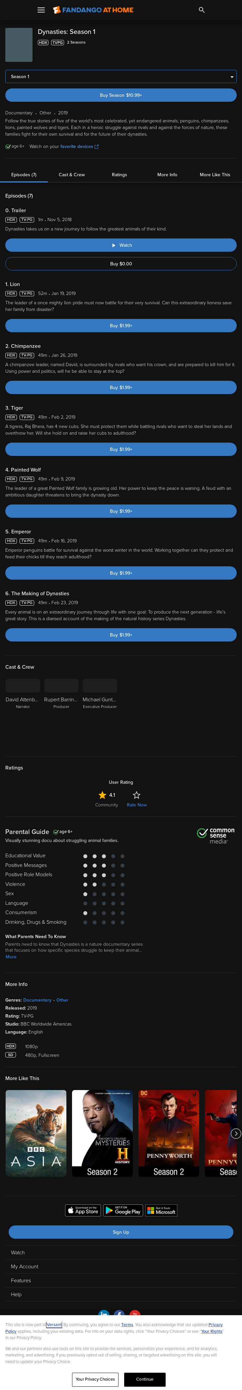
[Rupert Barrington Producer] (61, 713)
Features (21, 1280)
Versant (54, 1324)
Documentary (37, 1000)
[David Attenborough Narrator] (22, 713)
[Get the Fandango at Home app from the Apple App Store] (83, 1211)
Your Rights (211, 1331)
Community (106, 805)
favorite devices (79, 146)
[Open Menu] (41, 10)
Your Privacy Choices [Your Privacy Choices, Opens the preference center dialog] (95, 1379)
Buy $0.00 (121, 264)
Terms (127, 1324)
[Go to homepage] (93, 10)
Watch (18, 1252)
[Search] (202, 10)
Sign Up (121, 1232)
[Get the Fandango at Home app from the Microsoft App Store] (161, 1211)
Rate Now (137, 805)
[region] (121, 1352)
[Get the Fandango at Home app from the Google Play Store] (123, 1211)
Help (16, 1294)
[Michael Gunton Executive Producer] (100, 713)
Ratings (119, 175)
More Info (167, 175)
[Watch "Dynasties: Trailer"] (121, 245)
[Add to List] (233, 42)
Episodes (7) (24, 175)
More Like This (215, 175)
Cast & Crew (72, 175)
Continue (144, 1379)
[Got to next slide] (236, 1133)
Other (62, 1000)
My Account (24, 1266)
